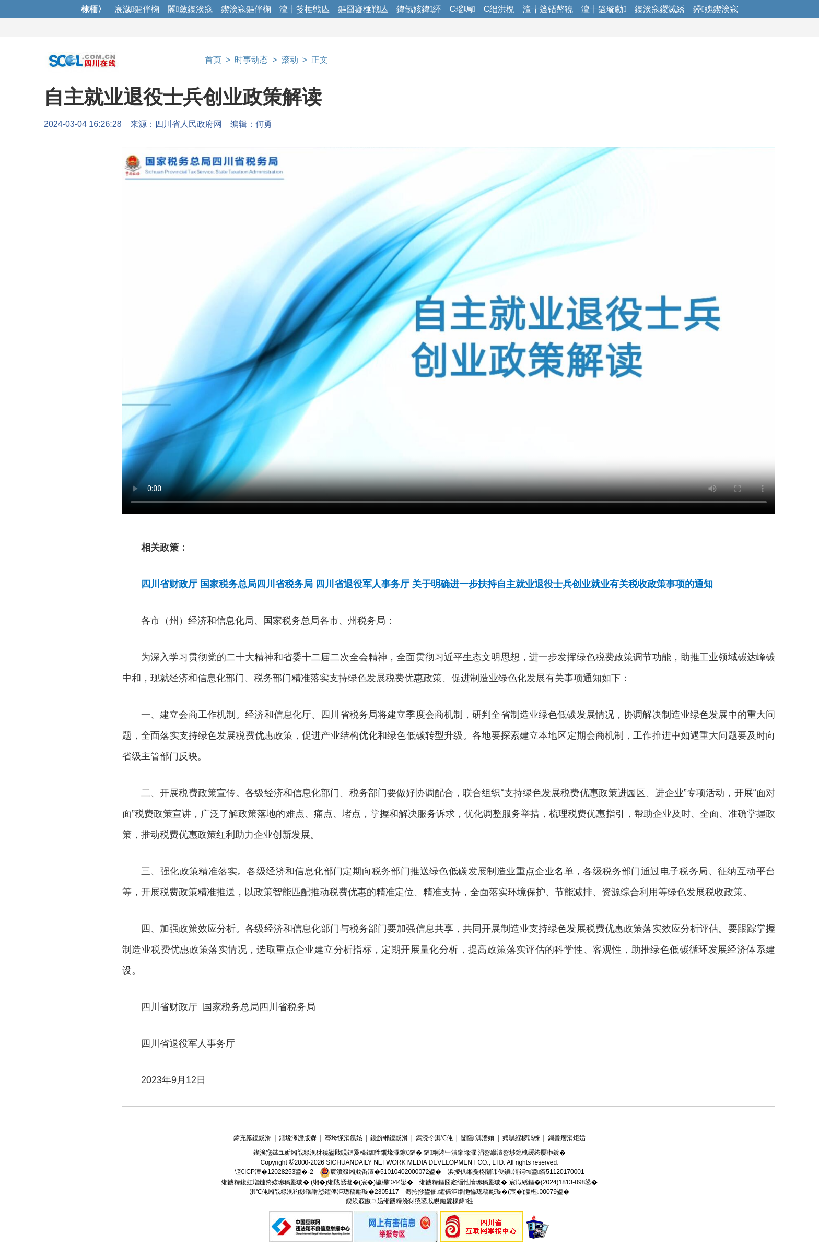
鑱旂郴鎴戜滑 (389, 1138)
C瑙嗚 (462, 9)
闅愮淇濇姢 (477, 1138)
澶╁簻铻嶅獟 (548, 9)
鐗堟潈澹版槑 (298, 1138)
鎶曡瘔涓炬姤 (567, 1138)
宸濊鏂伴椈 (136, 9)
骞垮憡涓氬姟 (343, 1138)
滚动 (290, 59)
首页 (213, 59)
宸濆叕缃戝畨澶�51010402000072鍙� (380, 1172)
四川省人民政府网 (188, 124)
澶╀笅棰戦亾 (304, 9)
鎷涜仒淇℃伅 (434, 1138)
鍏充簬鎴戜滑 (252, 1138)
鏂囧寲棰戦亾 (363, 9)
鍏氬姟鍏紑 (418, 9)
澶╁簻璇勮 (603, 9)
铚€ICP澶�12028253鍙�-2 (274, 1172)
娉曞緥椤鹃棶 (521, 1138)
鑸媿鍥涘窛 (715, 9)
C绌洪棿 (499, 9)
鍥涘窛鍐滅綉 (660, 9)
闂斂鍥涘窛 (190, 9)
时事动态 (251, 59)
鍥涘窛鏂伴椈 (246, 9)
